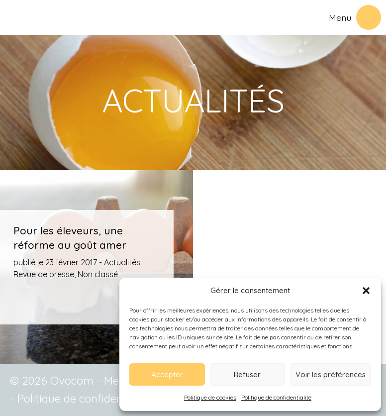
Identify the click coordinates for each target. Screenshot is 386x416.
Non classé (98, 274)
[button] (366, 291)
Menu (340, 17)
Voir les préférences (330, 374)
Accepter (167, 374)
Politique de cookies (210, 397)
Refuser (247, 374)
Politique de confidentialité (276, 397)
